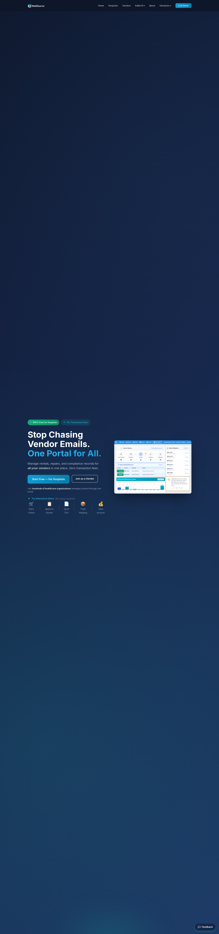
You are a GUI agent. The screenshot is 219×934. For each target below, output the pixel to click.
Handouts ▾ (165, 5)
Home (101, 5)
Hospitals (113, 5)
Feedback (205, 926)
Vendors (126, 5)
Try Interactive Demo (41, 498)
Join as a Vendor (84, 478)
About (152, 5)
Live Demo (183, 5)
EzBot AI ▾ (140, 5)
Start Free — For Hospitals (48, 479)
